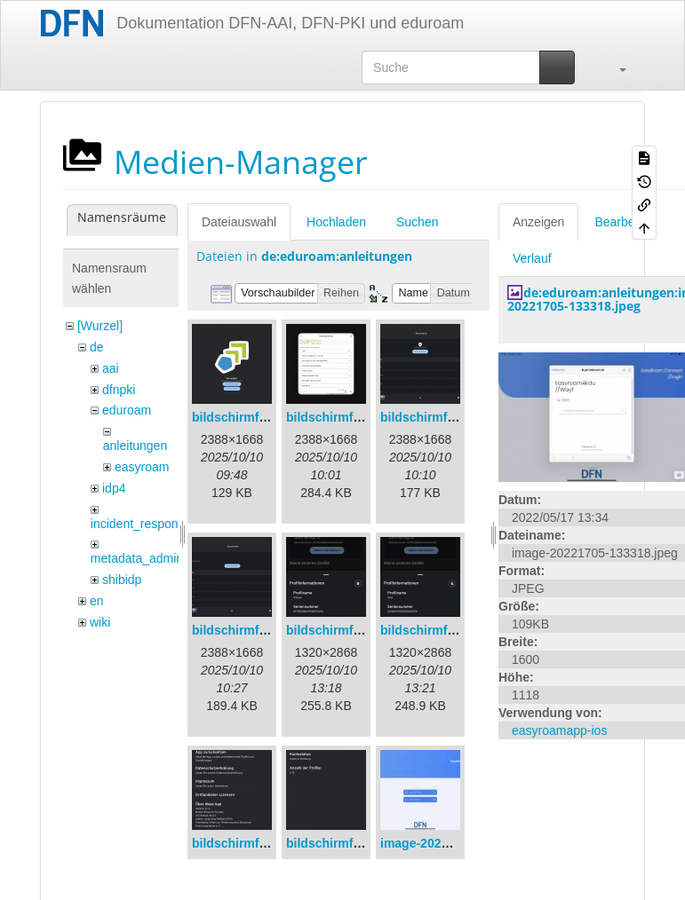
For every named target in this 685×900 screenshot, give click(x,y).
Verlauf (532, 258)
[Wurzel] (100, 326)
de (97, 347)
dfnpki (118, 390)
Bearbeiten (624, 222)
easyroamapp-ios (559, 730)
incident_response (141, 524)
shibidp (121, 579)
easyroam (142, 467)
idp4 (113, 488)
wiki (100, 622)
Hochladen (336, 222)
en (97, 601)
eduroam (126, 410)
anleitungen (135, 445)
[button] (614, 67)
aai (110, 368)
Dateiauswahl (239, 222)
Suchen (417, 222)
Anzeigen (538, 222)
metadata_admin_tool (151, 558)
